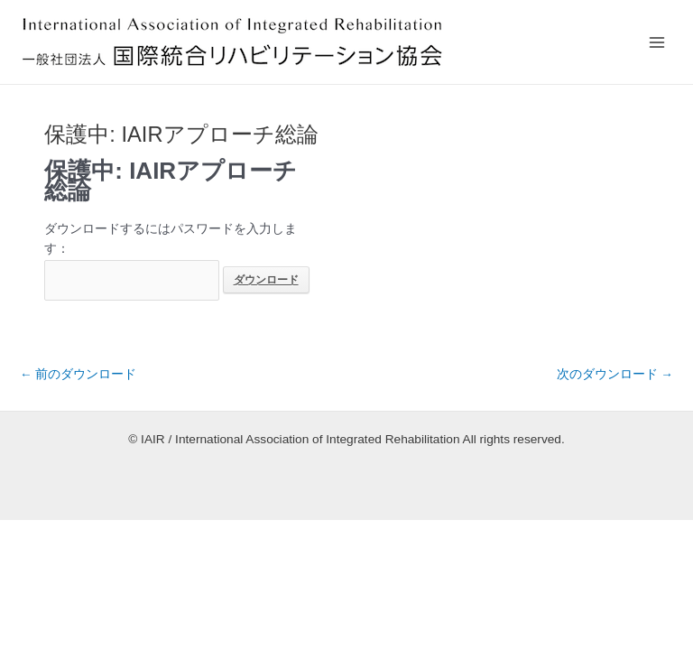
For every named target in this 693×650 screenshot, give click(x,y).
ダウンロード (266, 280)
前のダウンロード (78, 374)
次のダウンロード (615, 374)
